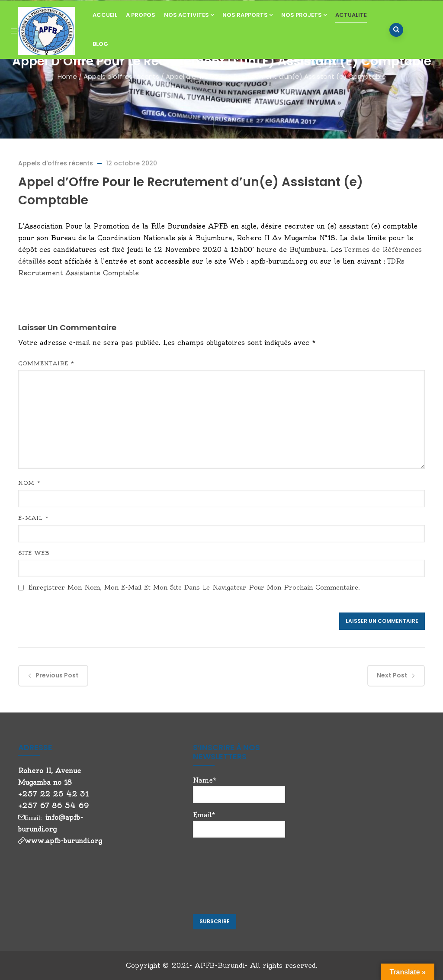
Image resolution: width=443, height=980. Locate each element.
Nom (29, 483)
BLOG (100, 44)
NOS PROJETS (304, 15)
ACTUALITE (351, 15)
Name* (239, 789)
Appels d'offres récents (121, 76)
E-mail (33, 518)
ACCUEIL (105, 15)
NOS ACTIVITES (189, 15)
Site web (33, 553)
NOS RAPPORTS (247, 15)
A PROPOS (140, 15)
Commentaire (46, 363)
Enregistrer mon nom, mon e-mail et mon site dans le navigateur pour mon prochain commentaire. (194, 587)
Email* (239, 824)
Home (67, 76)
